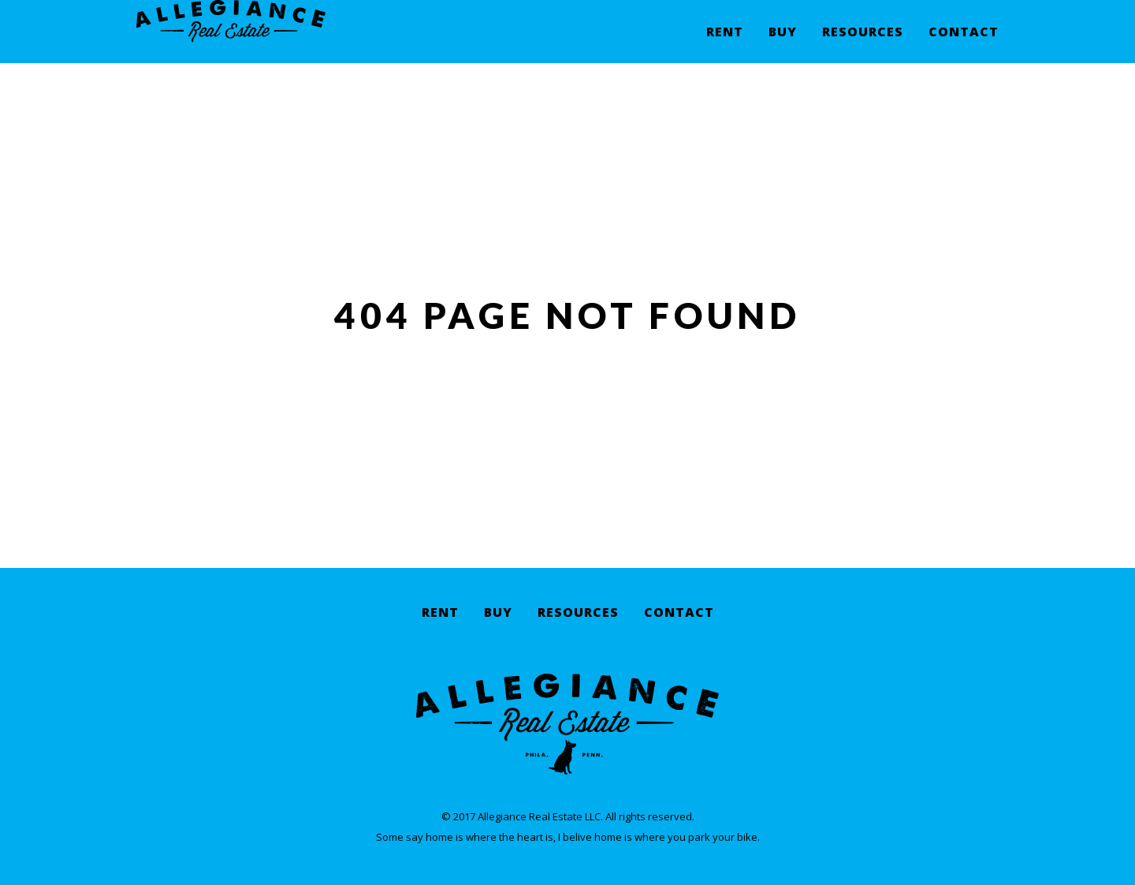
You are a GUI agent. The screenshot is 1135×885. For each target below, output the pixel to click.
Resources (862, 43)
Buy (782, 43)
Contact (963, 43)
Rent (724, 43)
